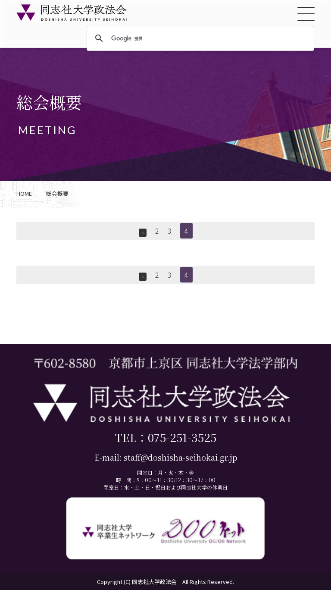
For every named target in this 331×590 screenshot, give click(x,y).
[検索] (199, 39)
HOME (24, 194)
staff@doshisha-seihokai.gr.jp (180, 457)
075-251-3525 (182, 437)
